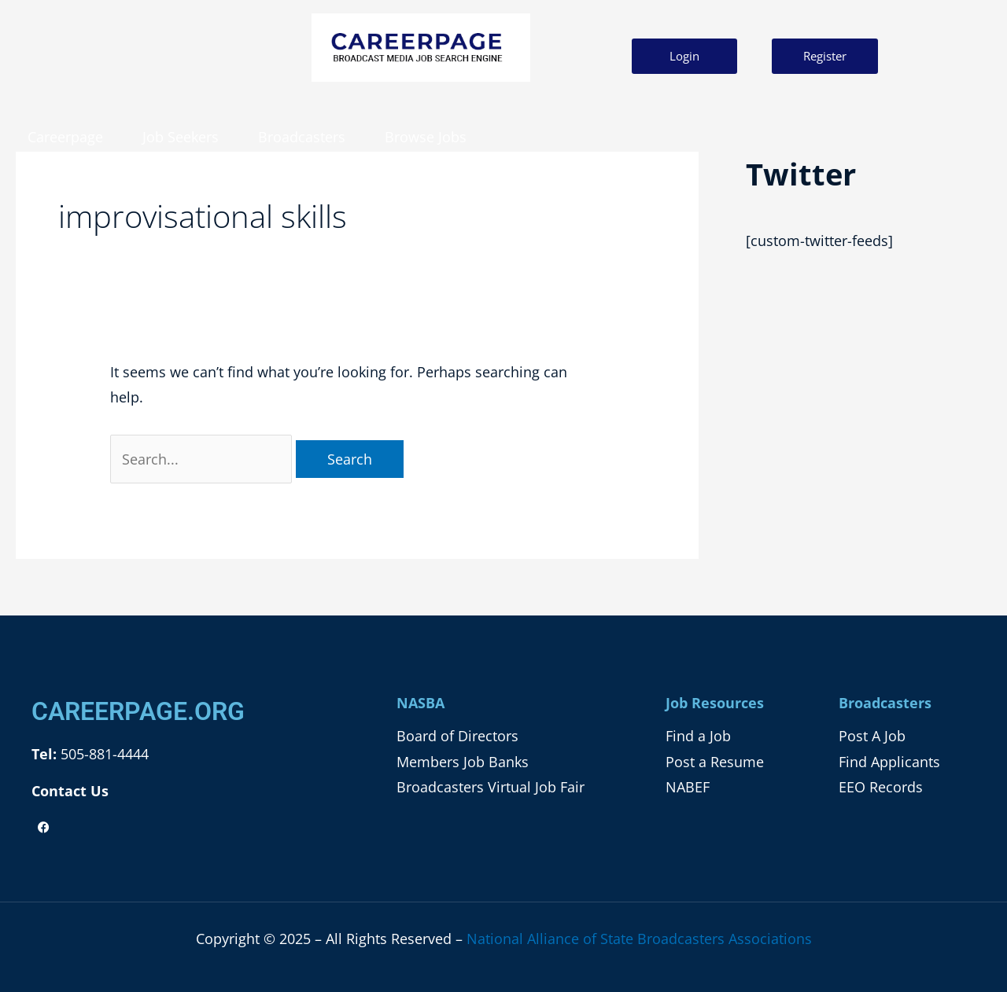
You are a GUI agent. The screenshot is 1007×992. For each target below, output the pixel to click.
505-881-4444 (103, 753)
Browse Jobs (426, 136)
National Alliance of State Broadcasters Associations (639, 938)
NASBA (420, 702)
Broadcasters (301, 136)
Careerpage (65, 136)
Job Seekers (180, 136)
